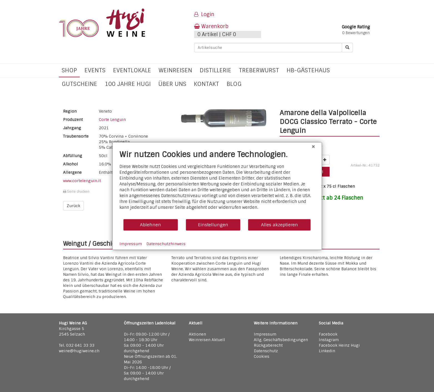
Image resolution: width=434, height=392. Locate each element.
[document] (217, 184)
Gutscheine (79, 84)
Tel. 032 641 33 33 (76, 345)
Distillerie (215, 70)
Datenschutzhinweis (165, 243)
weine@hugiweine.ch (79, 350)
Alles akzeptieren (279, 225)
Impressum (265, 334)
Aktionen (197, 334)
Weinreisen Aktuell (207, 339)
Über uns (172, 84)
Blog (234, 84)
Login (204, 14)
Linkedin (327, 350)
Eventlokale (132, 70)
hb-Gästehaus (308, 70)
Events (95, 70)
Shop (69, 70)
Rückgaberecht (268, 345)
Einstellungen (213, 225)
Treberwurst (259, 70)
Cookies (261, 356)
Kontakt (206, 84)
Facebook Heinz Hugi (339, 345)
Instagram (329, 339)
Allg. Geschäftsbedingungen (281, 339)
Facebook (328, 334)
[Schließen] (313, 146)
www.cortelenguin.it (82, 180)
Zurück (73, 205)
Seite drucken (76, 191)
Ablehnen (150, 225)
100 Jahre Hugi (128, 84)
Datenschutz (266, 350)
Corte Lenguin (112, 119)
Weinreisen (175, 70)
